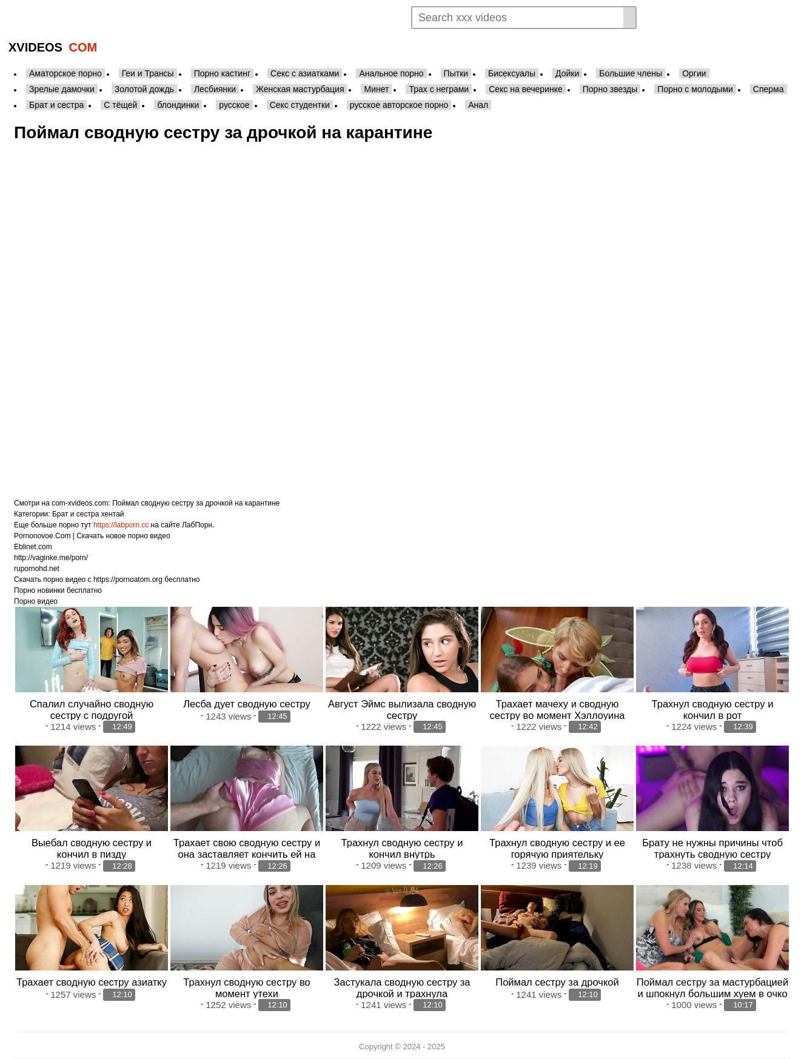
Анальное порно (391, 73)
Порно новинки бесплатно (58, 590)
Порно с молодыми (695, 89)
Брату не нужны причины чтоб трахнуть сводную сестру (712, 848)
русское (234, 105)
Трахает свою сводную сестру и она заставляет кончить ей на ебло (246, 854)
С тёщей (120, 105)
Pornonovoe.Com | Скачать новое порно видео (92, 536)
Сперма (768, 89)
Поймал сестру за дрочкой (556, 982)
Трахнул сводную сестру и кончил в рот (713, 709)
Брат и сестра (56, 105)
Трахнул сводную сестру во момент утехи (246, 988)
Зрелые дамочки (62, 89)
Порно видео (36, 601)
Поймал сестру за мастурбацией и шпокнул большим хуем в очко (712, 988)
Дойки (567, 73)
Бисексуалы (511, 73)
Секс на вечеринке (526, 89)
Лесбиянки (215, 89)
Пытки (456, 73)
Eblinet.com (33, 547)
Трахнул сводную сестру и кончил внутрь (402, 848)
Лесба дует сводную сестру (246, 703)
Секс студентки (300, 105)
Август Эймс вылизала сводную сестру (402, 709)
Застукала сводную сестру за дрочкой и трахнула (402, 988)
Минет (376, 89)
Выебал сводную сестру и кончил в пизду (92, 848)
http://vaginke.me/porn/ (51, 557)
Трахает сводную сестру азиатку (91, 982)
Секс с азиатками (304, 73)
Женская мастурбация (300, 89)
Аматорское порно (65, 73)
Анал (478, 105)
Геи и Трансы (148, 73)
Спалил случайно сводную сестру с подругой (91, 709)
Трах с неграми (439, 89)
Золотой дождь (144, 89)
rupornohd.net (36, 568)
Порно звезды (610, 89)
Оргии (694, 73)
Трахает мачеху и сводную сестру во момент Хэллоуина (557, 709)
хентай (112, 514)
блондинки (178, 105)
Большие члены (630, 73)
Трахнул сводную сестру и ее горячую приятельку (557, 848)
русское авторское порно (399, 105)
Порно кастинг (222, 73)
